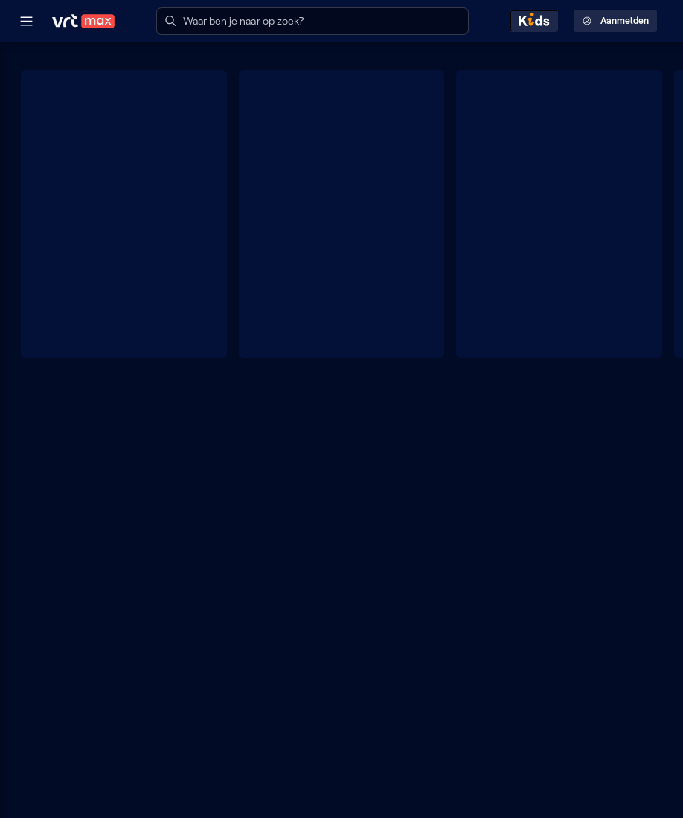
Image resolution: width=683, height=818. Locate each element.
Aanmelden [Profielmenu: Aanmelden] (616, 21)
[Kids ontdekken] (534, 21)
